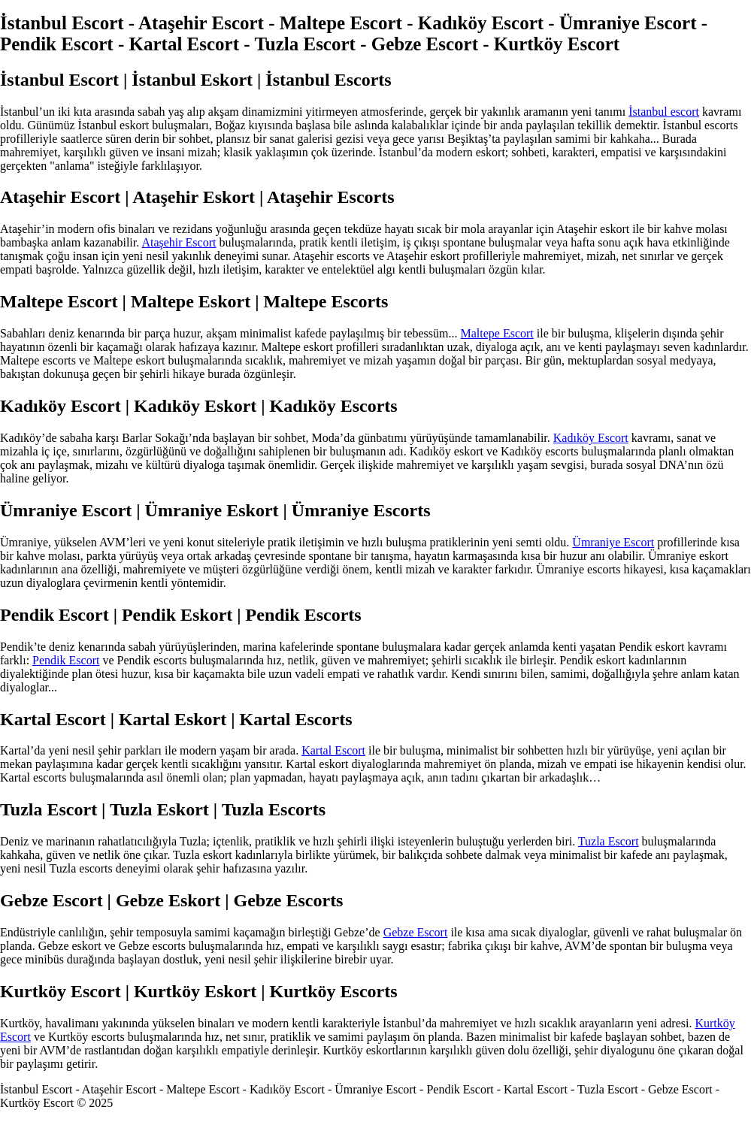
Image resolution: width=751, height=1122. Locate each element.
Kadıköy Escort (590, 437)
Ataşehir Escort (178, 242)
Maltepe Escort (497, 333)
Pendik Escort (65, 660)
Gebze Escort (415, 932)
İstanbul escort (663, 111)
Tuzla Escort (608, 841)
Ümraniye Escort (613, 542)
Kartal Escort (333, 750)
